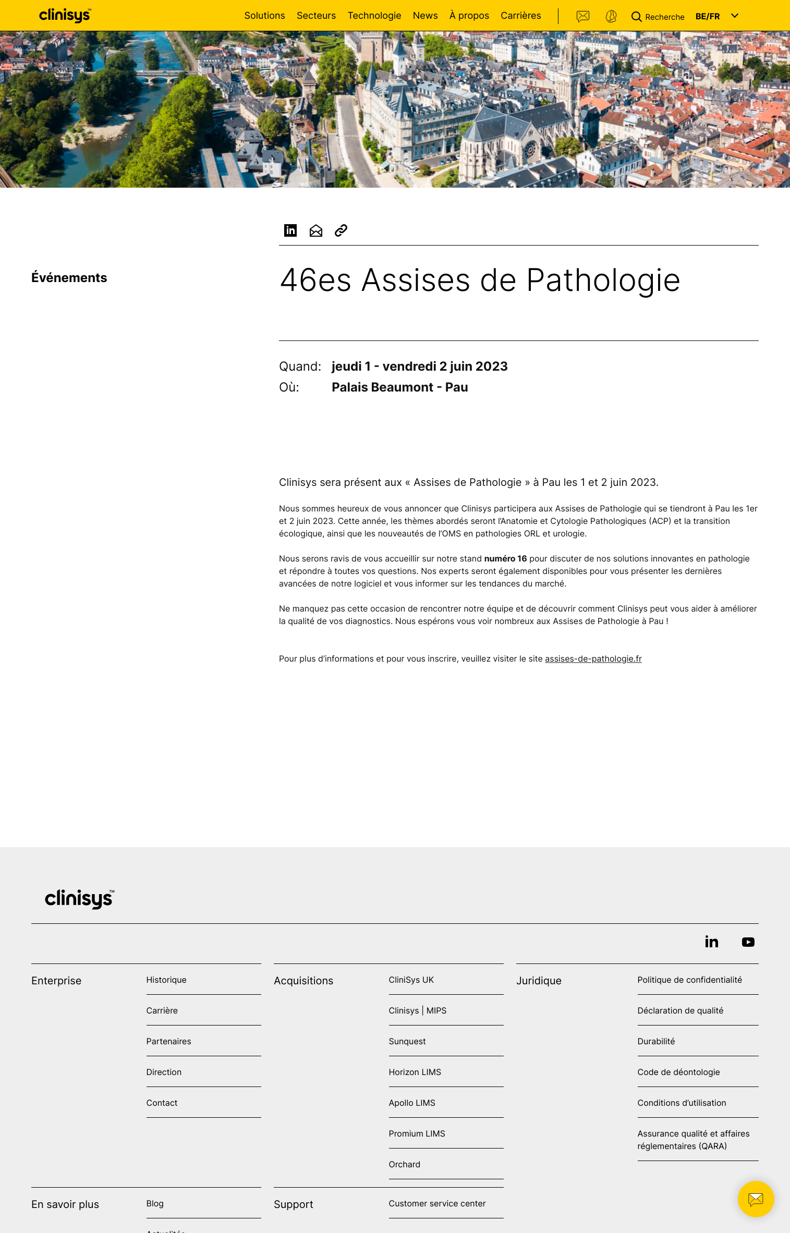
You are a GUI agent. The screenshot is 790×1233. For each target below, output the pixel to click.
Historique (167, 979)
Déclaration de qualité (681, 1010)
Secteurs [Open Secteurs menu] (316, 15)
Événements (69, 277)
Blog (155, 1203)
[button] (660, 15)
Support (611, 17)
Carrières (521, 15)
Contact (583, 17)
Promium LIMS (417, 1133)
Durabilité (656, 1041)
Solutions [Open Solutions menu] (265, 15)
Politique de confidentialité (690, 979)
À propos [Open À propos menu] (469, 15)
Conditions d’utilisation (682, 1102)
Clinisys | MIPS (418, 1010)
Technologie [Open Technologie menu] (374, 15)
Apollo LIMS (412, 1102)
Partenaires (169, 1041)
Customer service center (437, 1203)
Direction (164, 1072)
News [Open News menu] (425, 15)
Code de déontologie (679, 1072)
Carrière (162, 1010)
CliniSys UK (411, 979)
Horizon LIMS (415, 1072)
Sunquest (407, 1041)
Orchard (405, 1164)
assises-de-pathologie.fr (593, 660)
